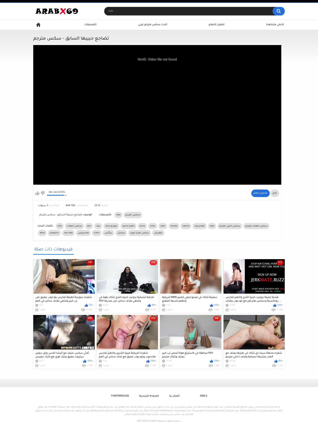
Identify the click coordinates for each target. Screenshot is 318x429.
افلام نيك (199, 226)
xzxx (212, 226)
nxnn (96, 233)
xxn (89, 226)
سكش (121, 233)
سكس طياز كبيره (139, 233)
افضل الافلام (217, 24)
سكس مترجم (133, 215)
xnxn (152, 226)
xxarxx (186, 226)
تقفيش (158, 233)
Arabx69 (152, 421)
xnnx (142, 226)
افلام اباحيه (128, 226)
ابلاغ (275, 193)
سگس (108, 233)
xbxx (42, 233)
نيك (98, 226)
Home (38, 25)
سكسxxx (83, 233)
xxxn (162, 226)
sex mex (68, 233)
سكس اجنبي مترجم (229, 226)
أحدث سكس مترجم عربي (152, 24)
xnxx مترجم (111, 226)
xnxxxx (174, 226)
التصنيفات (90, 24)
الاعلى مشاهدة (275, 24)
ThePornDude (120, 396)
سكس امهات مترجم (256, 226)
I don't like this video (43, 193)
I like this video (37, 193)
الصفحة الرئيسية (149, 396)
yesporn (54, 233)
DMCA (203, 396)
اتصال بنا (174, 396)
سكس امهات (74, 226)
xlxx (118, 215)
